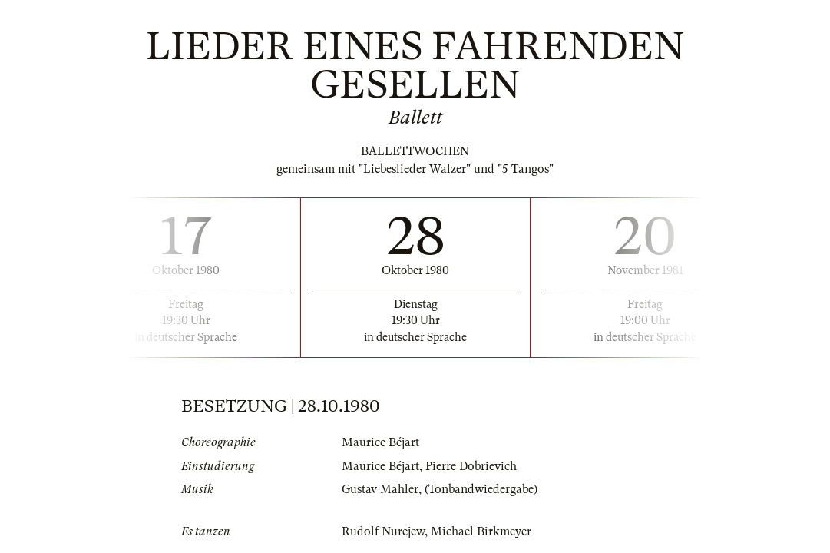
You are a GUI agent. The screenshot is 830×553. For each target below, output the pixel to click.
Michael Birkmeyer (481, 531)
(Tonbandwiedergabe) (481, 489)
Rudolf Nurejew (383, 531)
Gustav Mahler (380, 489)
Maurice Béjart (380, 442)
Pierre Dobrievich (471, 466)
